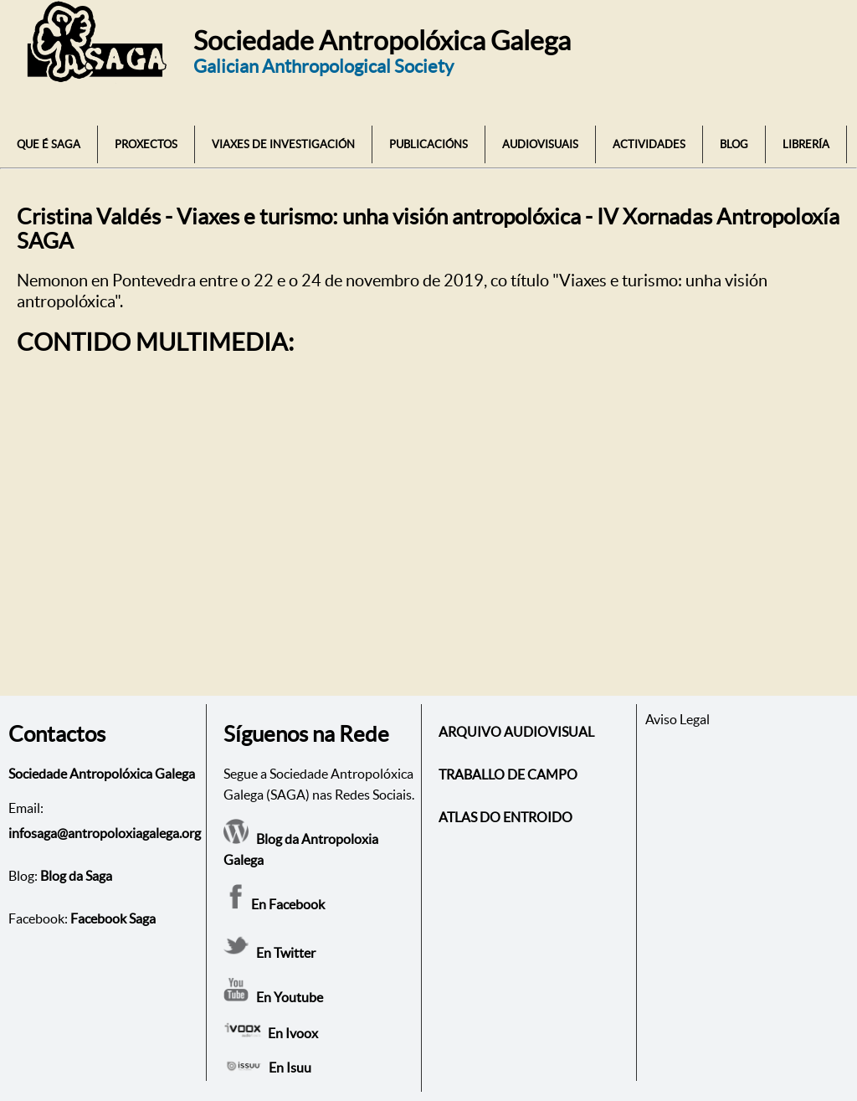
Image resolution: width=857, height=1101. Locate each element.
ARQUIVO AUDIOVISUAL (516, 731)
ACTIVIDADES (649, 144)
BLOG (734, 144)
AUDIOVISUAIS (540, 144)
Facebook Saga (113, 918)
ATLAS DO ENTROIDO (505, 817)
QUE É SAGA (48, 144)
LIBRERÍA (806, 144)
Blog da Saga (76, 875)
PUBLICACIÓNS (428, 144)
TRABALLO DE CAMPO (508, 774)
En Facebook (274, 904)
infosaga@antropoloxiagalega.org (104, 833)
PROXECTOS (146, 144)
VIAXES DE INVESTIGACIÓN (283, 144)
